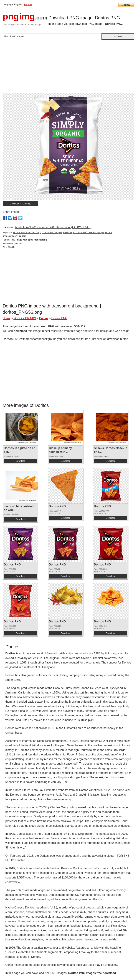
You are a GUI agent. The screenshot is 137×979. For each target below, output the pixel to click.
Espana (28, 4)
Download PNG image (20, 203)
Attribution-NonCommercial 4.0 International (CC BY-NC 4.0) (53, 227)
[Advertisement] (68, 68)
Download (20, 461)
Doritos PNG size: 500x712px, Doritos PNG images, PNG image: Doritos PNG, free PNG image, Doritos (62, 232)
